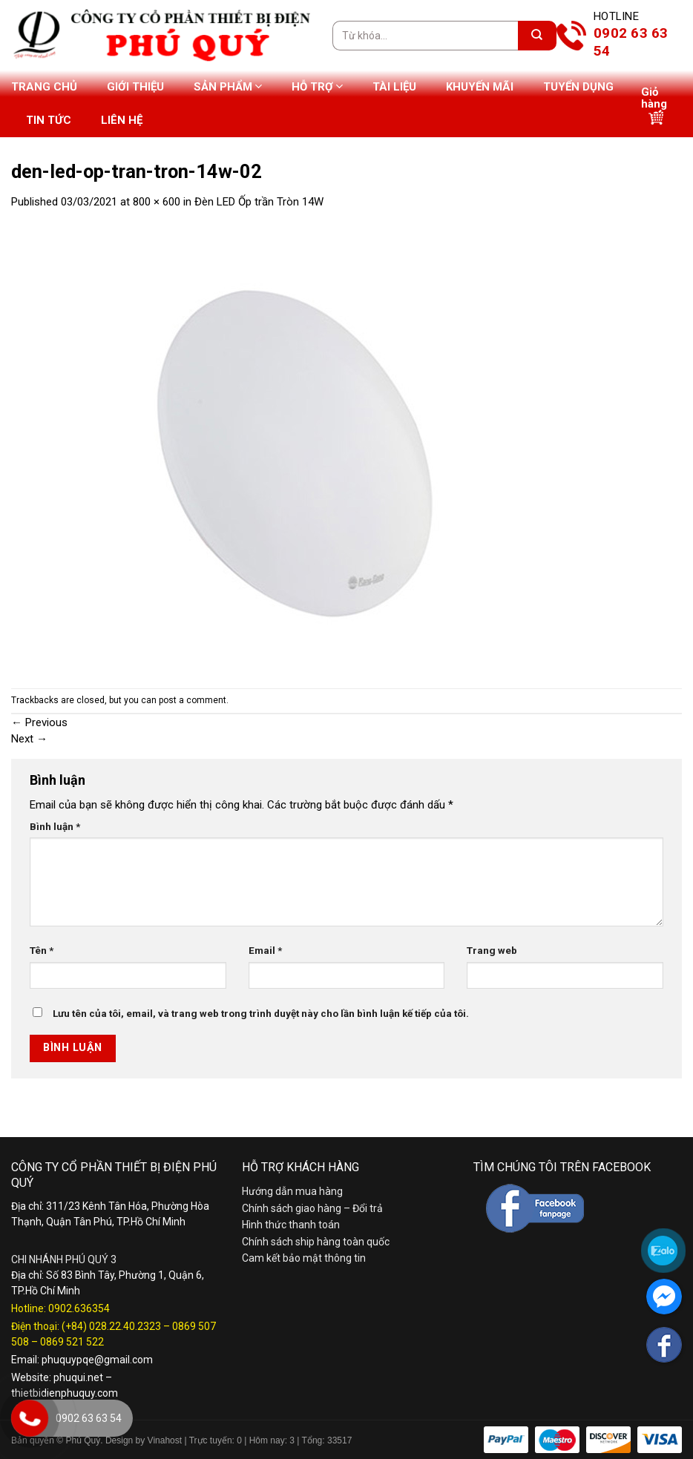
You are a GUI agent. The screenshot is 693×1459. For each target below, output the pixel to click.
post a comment (192, 700)
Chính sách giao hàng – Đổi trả (312, 1208)
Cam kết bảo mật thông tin (304, 1258)
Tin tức (48, 120)
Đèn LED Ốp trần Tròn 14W (258, 201)
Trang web (492, 950)
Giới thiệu (135, 87)
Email (265, 950)
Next (29, 738)
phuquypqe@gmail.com (97, 1360)
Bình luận (55, 826)
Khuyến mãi (479, 87)
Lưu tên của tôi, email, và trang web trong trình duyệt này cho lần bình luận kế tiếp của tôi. (261, 1013)
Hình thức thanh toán (291, 1225)
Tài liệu (394, 87)
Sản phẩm (228, 86)
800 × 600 (156, 201)
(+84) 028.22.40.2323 (111, 1326)
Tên (41, 950)
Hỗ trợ (317, 86)
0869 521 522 (72, 1342)
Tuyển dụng (578, 87)
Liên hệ (121, 120)
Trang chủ (44, 87)
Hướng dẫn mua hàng (292, 1191)
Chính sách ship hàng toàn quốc (316, 1242)
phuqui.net (78, 1377)
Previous (39, 722)
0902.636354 (79, 1308)
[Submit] (537, 35)
